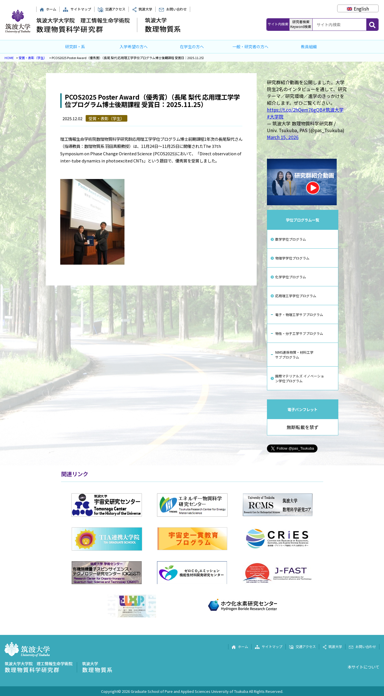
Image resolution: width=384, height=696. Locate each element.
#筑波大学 (333, 109)
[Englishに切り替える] (358, 8)
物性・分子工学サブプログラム (299, 333)
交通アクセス (111, 9)
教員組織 (309, 46)
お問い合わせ (172, 9)
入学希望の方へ (134, 46)
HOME (9, 57)
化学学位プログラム (290, 276)
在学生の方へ (192, 46)
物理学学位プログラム (292, 258)
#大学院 (275, 116)
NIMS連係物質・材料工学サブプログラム (294, 354)
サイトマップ (77, 9)
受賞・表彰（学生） (33, 57)
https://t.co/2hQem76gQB (295, 109)
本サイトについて (363, 667)
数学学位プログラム (290, 239)
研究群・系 (75, 46)
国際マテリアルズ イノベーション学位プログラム (299, 378)
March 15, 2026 (283, 137)
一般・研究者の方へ (250, 46)
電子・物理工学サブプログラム (299, 314)
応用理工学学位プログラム (295, 295)
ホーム (48, 9)
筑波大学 (142, 9)
